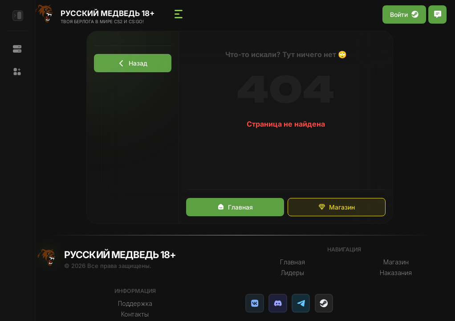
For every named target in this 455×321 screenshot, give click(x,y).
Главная (240, 207)
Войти (404, 14)
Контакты (143, 314)
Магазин (341, 207)
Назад (138, 63)
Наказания (397, 272)
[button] (17, 71)
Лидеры (296, 272)
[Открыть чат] (437, 14)
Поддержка (143, 303)
